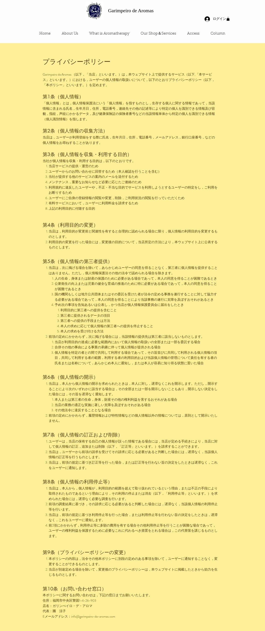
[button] (228, 19)
